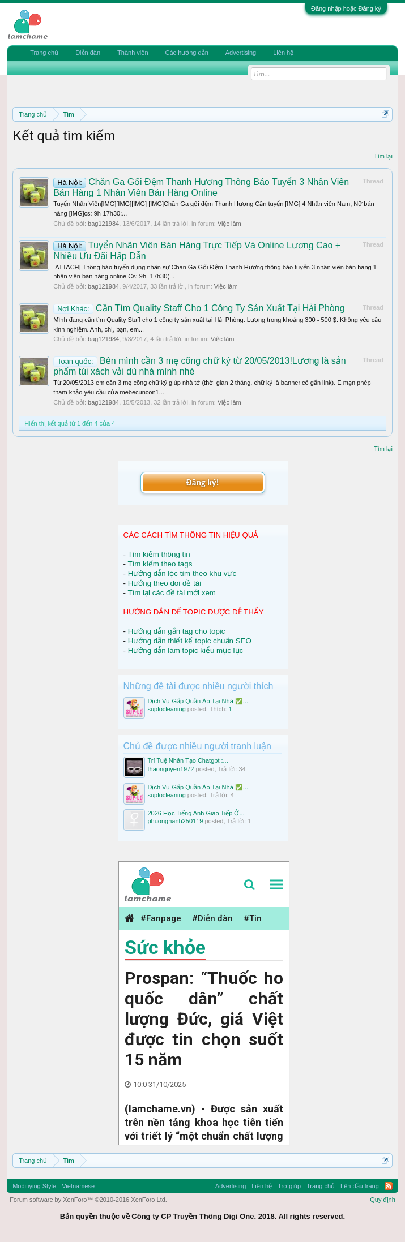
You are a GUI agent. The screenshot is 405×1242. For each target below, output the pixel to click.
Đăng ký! (202, 482)
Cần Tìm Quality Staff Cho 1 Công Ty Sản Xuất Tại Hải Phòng (198, 308)
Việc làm (229, 223)
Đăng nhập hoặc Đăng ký (346, 8)
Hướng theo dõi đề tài (164, 583)
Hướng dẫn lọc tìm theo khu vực (182, 573)
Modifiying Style (34, 1186)
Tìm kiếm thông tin (158, 554)
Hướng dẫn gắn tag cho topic (176, 631)
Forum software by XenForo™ (88, 1199)
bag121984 (103, 223)
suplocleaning (167, 709)
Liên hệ (283, 52)
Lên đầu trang (359, 1186)
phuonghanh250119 (175, 821)
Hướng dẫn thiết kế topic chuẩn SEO (189, 641)
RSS (389, 1186)
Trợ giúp (289, 1186)
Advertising (240, 52)
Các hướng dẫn (186, 52)
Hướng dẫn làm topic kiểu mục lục (186, 650)
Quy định (382, 1199)
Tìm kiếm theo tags (159, 564)
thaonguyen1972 (171, 769)
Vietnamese (78, 1186)
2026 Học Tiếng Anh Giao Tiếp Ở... (196, 813)
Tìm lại (383, 156)
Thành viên (132, 52)
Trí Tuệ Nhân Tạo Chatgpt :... (188, 760)
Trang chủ (44, 52)
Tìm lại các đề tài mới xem (171, 592)
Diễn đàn (87, 52)
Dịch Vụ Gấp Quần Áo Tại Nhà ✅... (198, 701)
